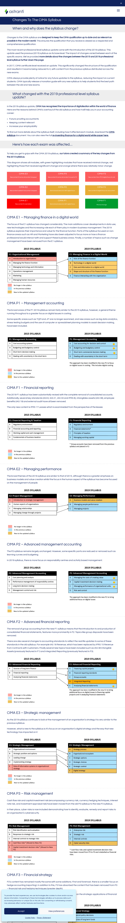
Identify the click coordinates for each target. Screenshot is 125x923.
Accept (21, 911)
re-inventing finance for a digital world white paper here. (80, 137)
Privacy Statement (44, 918)
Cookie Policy (30, 918)
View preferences (56, 911)
